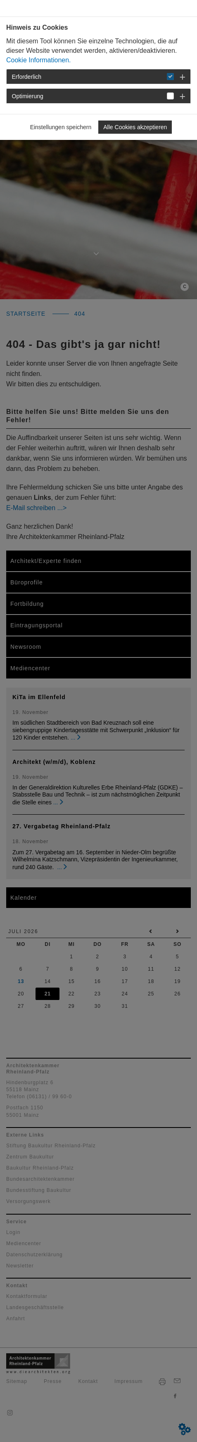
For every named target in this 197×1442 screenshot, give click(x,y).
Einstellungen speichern (61, 127)
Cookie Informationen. (38, 60)
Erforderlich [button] (27, 76)
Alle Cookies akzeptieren (135, 127)
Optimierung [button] (27, 96)
